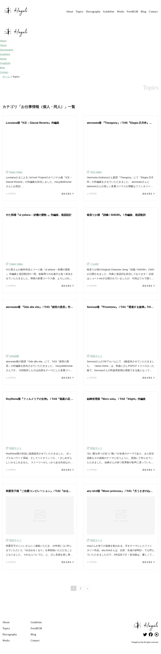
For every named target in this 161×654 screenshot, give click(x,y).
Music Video (16, 171)
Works (120, 11)
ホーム (6, 76)
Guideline (108, 11)
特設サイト (96, 356)
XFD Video (96, 171)
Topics (79, 11)
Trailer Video (16, 263)
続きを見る (66, 193)
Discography (93, 11)
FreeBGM (132, 11)
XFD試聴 (14, 356)
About (69, 11)
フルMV (94, 263)
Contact (153, 11)
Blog (143, 11)
